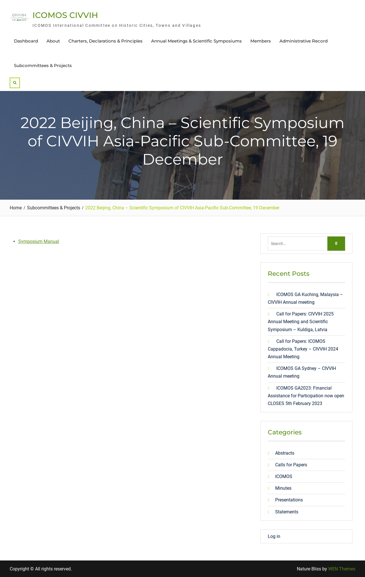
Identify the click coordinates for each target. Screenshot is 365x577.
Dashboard (26, 41)
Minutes (283, 488)
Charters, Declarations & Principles (105, 41)
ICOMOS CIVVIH (65, 15)
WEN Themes (341, 569)
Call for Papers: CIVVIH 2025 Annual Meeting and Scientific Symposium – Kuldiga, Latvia (301, 321)
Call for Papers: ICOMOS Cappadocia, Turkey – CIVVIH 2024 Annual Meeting (303, 349)
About (53, 41)
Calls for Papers (291, 464)
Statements (286, 512)
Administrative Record (303, 41)
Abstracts (284, 453)
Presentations (289, 500)
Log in (274, 536)
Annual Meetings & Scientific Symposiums (196, 41)
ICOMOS (283, 476)
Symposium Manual (38, 241)
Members (260, 41)
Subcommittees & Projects (43, 65)
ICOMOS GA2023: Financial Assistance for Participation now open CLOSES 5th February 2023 (306, 395)
